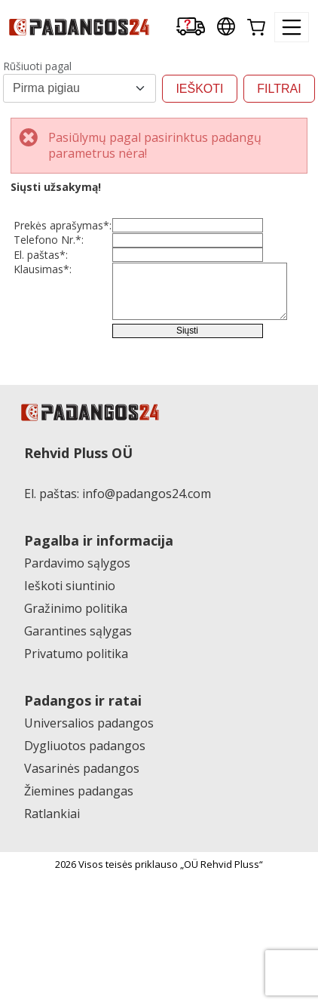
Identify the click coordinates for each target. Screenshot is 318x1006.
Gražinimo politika (75, 707)
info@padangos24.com (146, 592)
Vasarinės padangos (81, 867)
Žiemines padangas (78, 889)
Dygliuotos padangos (84, 844)
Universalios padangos (89, 822)
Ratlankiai (52, 912)
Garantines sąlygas (78, 729)
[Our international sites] (226, 27)
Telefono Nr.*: (49, 260)
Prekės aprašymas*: (41, 232)
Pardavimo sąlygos (77, 662)
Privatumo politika (76, 752)
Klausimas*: (43, 329)
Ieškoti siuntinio (69, 684)
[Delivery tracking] (190, 27)
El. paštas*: (41, 295)
